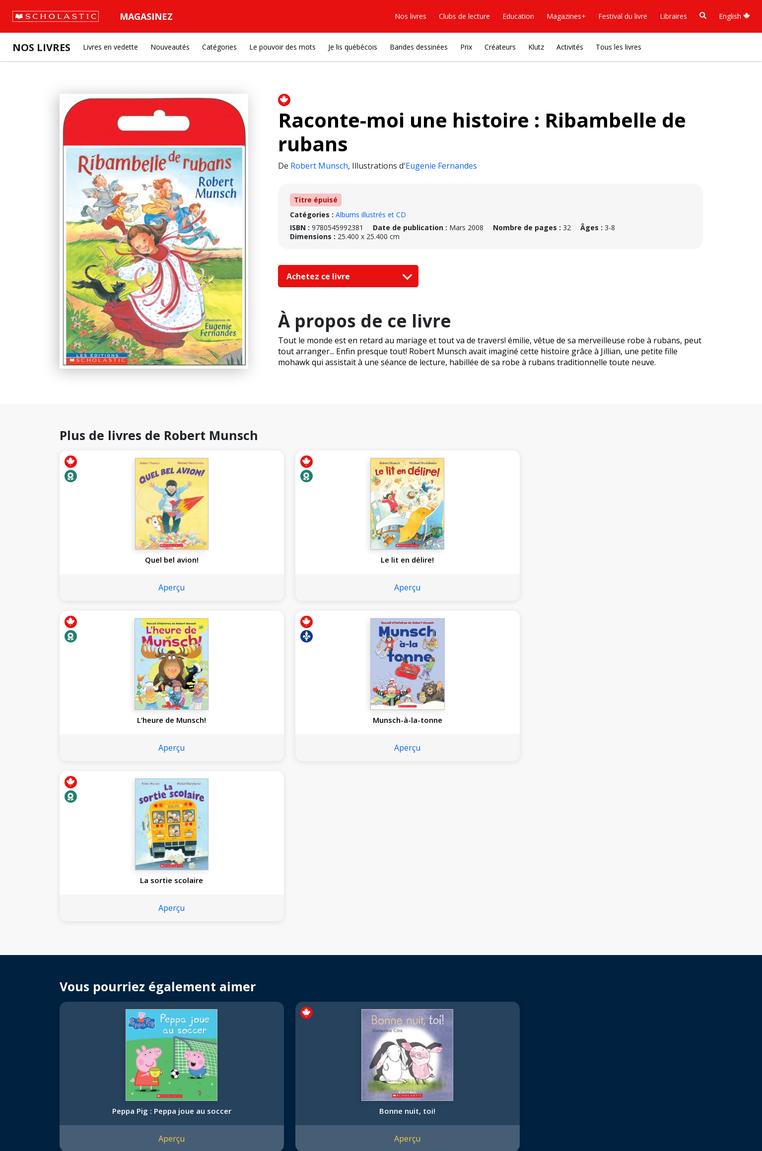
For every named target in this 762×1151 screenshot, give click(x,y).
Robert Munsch (319, 165)
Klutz (536, 47)
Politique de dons (45, 1000)
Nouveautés (170, 47)
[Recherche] (702, 15)
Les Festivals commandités (61, 1012)
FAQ (139, 964)
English (734, 16)
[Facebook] (231, 943)
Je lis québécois (352, 47)
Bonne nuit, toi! (249, 790)
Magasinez (146, 16)
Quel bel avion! (118, 560)
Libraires (673, 16)
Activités (569, 47)
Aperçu (119, 587)
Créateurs (500, 47)
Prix (466, 47)
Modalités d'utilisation (189, 1121)
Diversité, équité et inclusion (63, 976)
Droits (142, 941)
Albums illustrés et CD (371, 214)
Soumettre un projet (50, 1048)
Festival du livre (622, 16)
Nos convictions (43, 953)
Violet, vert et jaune (380, 790)
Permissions (152, 953)
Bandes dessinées (419, 47)
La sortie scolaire (640, 560)
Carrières (32, 1036)
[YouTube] (249, 943)
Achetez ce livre (347, 276)
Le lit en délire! (249, 560)
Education (518, 16)
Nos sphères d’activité (53, 964)
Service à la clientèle (240, 956)
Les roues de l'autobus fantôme (640, 795)
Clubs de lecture (464, 16)
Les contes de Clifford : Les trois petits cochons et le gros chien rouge (509, 800)
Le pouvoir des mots (282, 47)
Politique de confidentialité (104, 1121)
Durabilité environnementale (63, 1024)
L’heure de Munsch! (379, 560)
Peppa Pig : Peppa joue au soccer (118, 795)
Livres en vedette (110, 47)
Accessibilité (37, 988)
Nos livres (410, 16)
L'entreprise (37, 941)
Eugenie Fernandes (441, 165)
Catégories (219, 47)
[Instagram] (212, 943)
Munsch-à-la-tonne (510, 560)
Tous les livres (618, 47)
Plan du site (36, 1121)
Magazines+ (566, 16)
